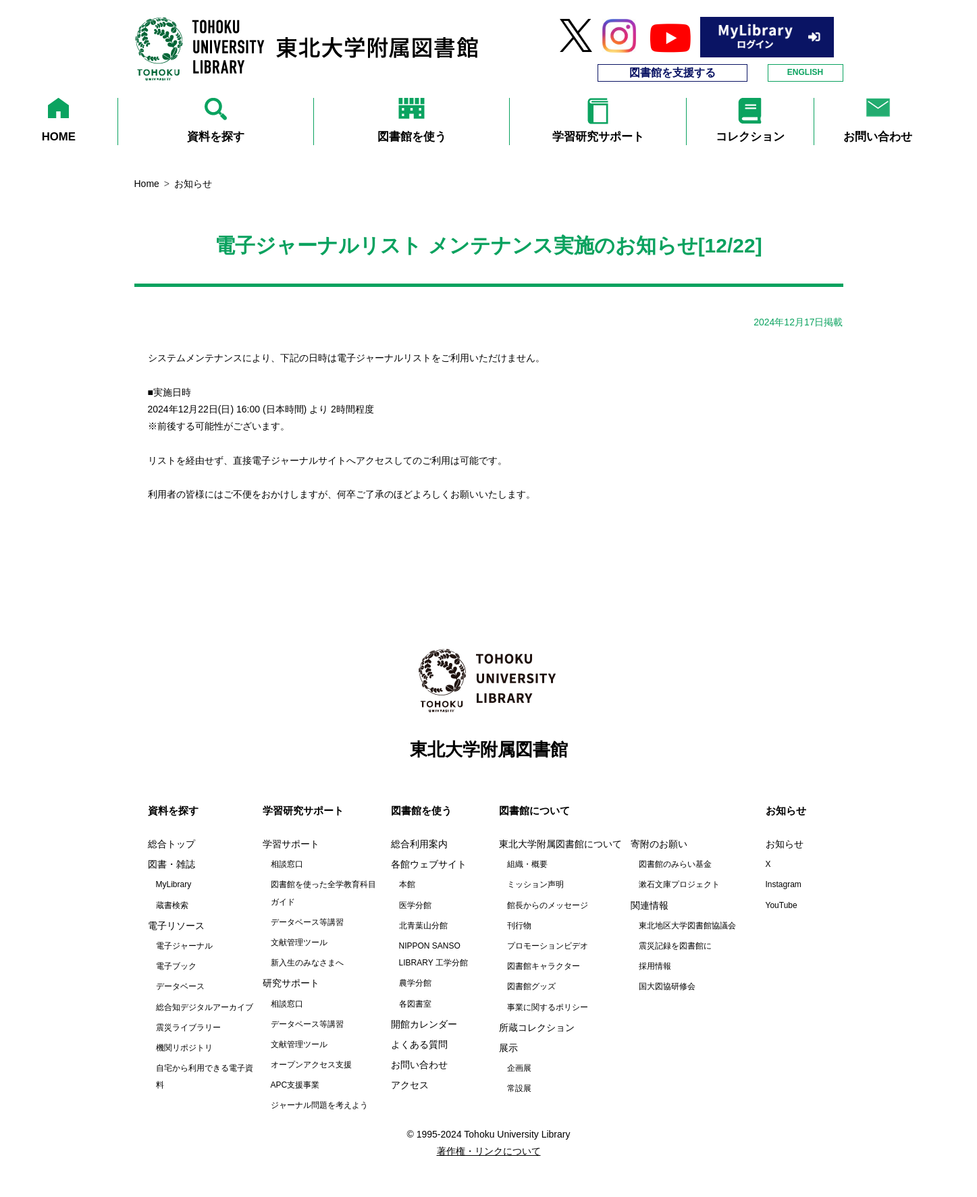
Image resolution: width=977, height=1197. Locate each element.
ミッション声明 (535, 884)
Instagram (783, 884)
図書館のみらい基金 (675, 864)
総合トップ (171, 844)
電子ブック (176, 966)
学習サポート (291, 844)
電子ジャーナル (184, 946)
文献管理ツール (299, 942)
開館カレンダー (424, 1024)
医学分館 (415, 905)
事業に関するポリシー (547, 1007)
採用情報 (655, 966)
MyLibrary (174, 884)
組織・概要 (527, 864)
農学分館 (415, 983)
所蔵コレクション (537, 1027)
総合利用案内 (419, 844)
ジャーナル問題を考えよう (319, 1105)
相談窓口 (287, 864)
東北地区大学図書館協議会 (687, 925)
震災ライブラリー (188, 1027)
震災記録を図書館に (675, 946)
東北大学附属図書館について (560, 844)
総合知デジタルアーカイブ (204, 1007)
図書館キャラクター (543, 966)
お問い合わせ (419, 1064)
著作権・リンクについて (489, 1151)
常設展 (519, 1088)
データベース (180, 986)
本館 (407, 884)
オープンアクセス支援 (311, 1064)
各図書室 (415, 1004)
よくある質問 (419, 1044)
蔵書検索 (172, 905)
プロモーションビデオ (547, 946)
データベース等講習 (307, 922)
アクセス (410, 1085)
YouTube (781, 905)
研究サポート (291, 983)
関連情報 (649, 905)
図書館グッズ (531, 986)
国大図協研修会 (667, 986)
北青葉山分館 (423, 925)
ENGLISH (805, 72)
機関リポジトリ (184, 1048)
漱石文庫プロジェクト (679, 884)
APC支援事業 (295, 1085)
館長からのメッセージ (547, 905)
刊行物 (519, 925)
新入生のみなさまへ (307, 962)
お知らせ (784, 844)
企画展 (519, 1068)
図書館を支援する (672, 72)
